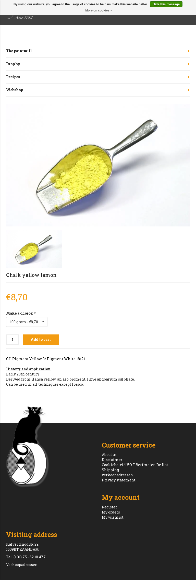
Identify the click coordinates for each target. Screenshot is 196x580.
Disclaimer (112, 459)
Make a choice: (20, 313)
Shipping (110, 469)
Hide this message (166, 4)
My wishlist (113, 517)
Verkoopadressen (22, 564)
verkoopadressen (117, 475)
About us (109, 454)
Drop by (13, 63)
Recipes (13, 76)
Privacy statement (119, 480)
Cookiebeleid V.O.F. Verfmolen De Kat (135, 464)
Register (109, 507)
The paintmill (19, 50)
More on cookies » (98, 10)
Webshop (14, 89)
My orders (111, 512)
